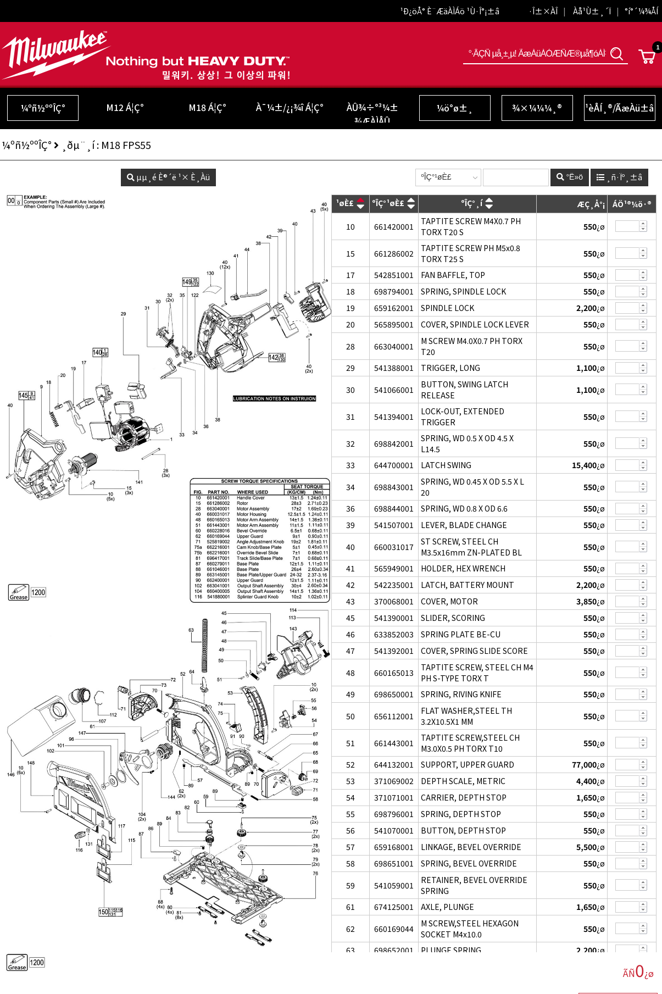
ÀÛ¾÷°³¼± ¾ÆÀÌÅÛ (372, 114)
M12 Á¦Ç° (125, 107)
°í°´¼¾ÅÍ (641, 10)
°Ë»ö (617, 53)
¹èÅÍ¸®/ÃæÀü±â (619, 107)
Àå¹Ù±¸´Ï (592, 10)
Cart (646, 56)
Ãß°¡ (643, 223)
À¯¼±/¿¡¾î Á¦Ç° (290, 107)
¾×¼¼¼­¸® (537, 107)
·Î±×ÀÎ (543, 10)
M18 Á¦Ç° (207, 107)
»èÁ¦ (643, 229)
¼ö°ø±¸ (454, 107)
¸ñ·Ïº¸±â (619, 176)
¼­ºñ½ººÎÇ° (42, 107)
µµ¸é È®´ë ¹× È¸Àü (168, 176)
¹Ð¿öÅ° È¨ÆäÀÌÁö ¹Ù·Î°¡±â (449, 10)
